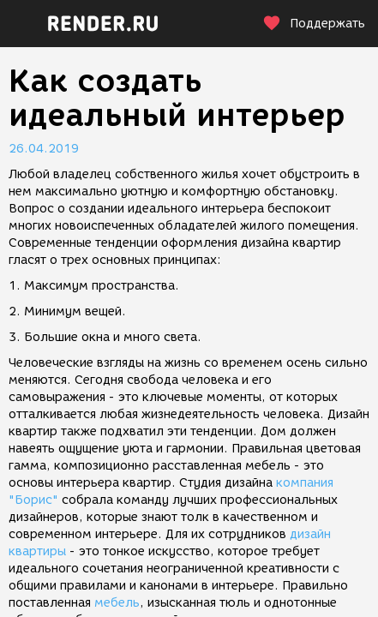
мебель (117, 603)
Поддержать (313, 23)
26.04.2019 (44, 148)
